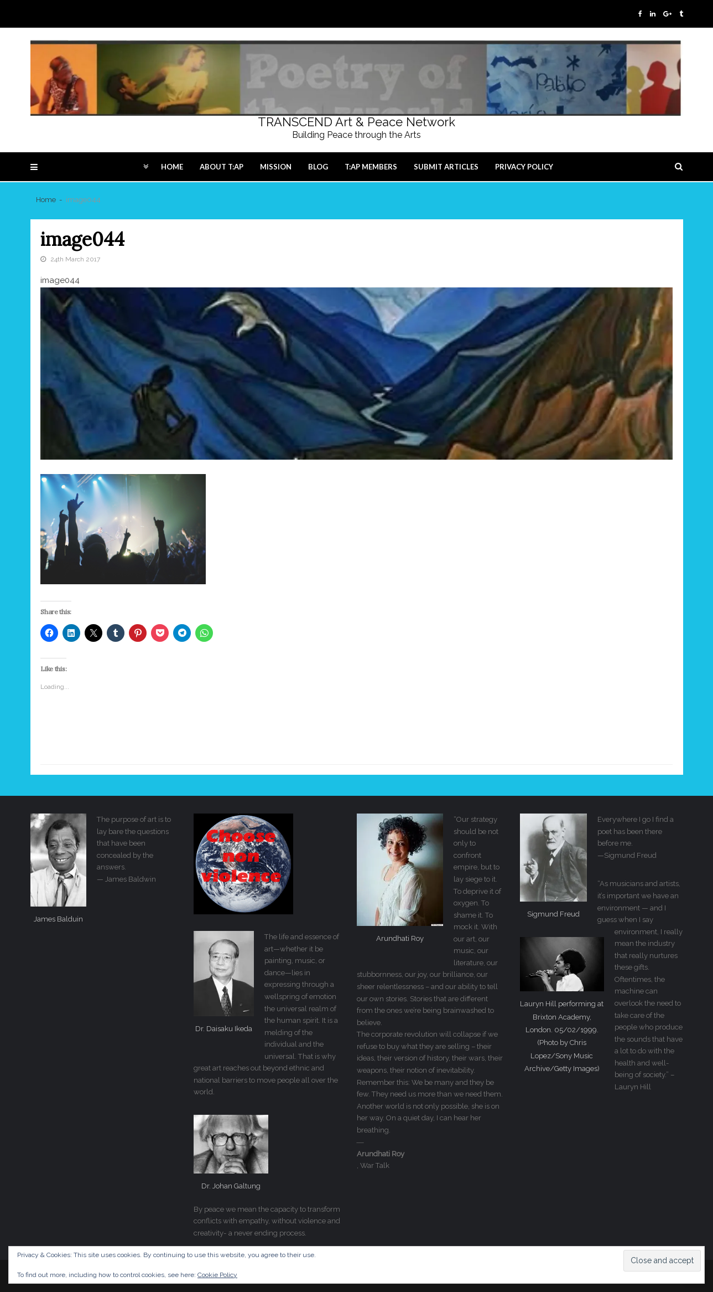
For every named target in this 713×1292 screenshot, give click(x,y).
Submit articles (446, 166)
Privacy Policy (524, 166)
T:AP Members (371, 166)
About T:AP (221, 166)
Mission (276, 166)
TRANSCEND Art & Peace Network (356, 122)
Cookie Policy (217, 1275)
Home (172, 166)
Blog (318, 166)
